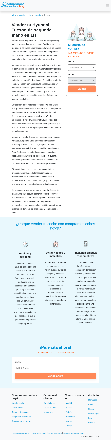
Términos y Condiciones (20, 433)
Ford (90, 418)
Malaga (69, 426)
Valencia (69, 421)
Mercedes (92, 400)
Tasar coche (17, 408)
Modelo (71, 74)
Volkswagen (93, 413)
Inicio (14, 15)
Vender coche (25, 15)
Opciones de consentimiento (73, 433)
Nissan (91, 409)
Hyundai (37, 15)
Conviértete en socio (21, 421)
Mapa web (48, 412)
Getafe (69, 412)
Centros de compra (20, 412)
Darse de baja (50, 408)
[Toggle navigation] (107, 5)
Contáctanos (49, 403)
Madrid (69, 403)
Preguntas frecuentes (21, 417)
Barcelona (70, 417)
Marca (71, 61)
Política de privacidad (39, 433)
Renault (91, 423)
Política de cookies (55, 433)
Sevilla (68, 408)
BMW (90, 404)
